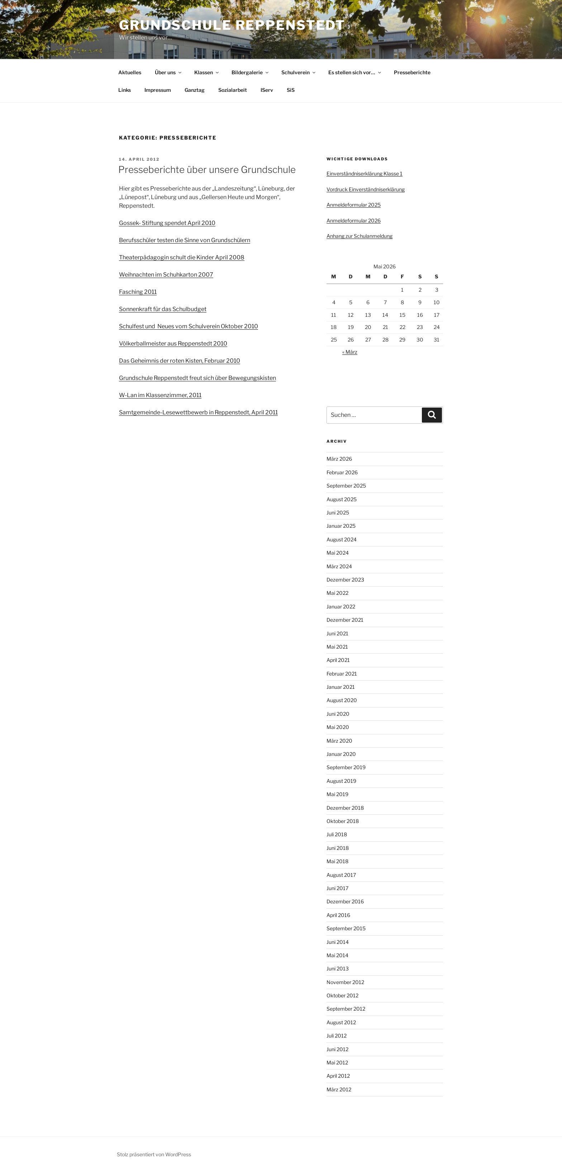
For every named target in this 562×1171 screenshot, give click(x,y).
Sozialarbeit (232, 90)
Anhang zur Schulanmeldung (359, 236)
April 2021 (338, 660)
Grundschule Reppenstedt (232, 25)
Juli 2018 (337, 834)
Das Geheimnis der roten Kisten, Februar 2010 (179, 360)
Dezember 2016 (345, 901)
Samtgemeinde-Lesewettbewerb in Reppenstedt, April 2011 (198, 412)
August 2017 (341, 875)
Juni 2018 (338, 848)
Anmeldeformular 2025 (354, 205)
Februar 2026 (342, 472)
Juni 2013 (338, 968)
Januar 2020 (341, 754)
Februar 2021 (342, 674)
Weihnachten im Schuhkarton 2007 (166, 274)
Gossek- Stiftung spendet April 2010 (167, 223)
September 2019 (346, 767)
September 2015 (346, 928)
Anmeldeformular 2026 (354, 220)
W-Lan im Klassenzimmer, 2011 (160, 395)
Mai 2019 (337, 794)
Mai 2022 (337, 593)
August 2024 (342, 539)
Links (124, 90)
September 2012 (346, 1009)
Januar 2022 (341, 606)
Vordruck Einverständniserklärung (366, 189)
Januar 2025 (341, 526)
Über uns (168, 72)
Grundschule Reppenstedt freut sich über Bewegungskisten (197, 378)
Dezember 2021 (345, 620)
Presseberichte (412, 72)
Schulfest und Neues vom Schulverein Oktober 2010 (188, 326)
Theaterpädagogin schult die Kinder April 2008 (181, 257)
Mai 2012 (337, 1062)
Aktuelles (129, 72)
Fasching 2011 (138, 291)
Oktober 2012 (342, 995)
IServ (267, 90)
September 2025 (346, 486)
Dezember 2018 (345, 808)
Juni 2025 (338, 512)
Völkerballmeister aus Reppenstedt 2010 (173, 343)
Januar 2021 (341, 687)
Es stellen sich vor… (355, 72)
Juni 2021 (337, 633)
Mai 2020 (338, 727)
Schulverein (298, 72)
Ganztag (195, 90)
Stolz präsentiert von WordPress (154, 1154)
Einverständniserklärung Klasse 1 (365, 173)
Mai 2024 (338, 553)
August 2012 (341, 1022)
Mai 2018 (337, 861)
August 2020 (342, 700)
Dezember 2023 (345, 580)
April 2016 (338, 915)
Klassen (207, 72)
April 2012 (338, 1076)
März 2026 (339, 459)
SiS (291, 90)
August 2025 (342, 499)
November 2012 (345, 982)
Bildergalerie (251, 72)
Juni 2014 (338, 942)
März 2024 (339, 566)
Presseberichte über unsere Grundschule (207, 169)
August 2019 (341, 781)
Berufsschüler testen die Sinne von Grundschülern (184, 240)
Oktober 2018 (343, 821)
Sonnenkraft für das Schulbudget (162, 309)
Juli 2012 (337, 1036)
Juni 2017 (337, 888)
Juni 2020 (338, 714)
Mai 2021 (337, 647)
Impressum (157, 90)
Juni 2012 (337, 1049)
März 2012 (339, 1089)
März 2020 (339, 741)
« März (349, 352)
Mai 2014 (337, 955)
